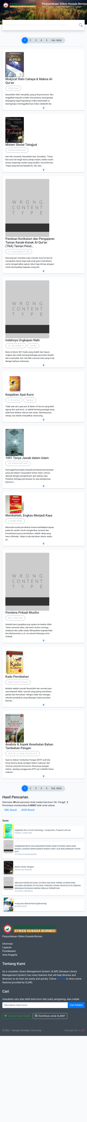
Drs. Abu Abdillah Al (16, 346)
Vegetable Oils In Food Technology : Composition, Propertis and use (43, 830)
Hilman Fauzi (13, 88)
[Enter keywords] (35, 1005)
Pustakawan (9, 951)
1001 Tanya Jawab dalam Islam (27, 458)
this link (61, 978)
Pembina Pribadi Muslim (22, 612)
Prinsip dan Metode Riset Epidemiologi (31, 904)
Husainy (33, 346)
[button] (43, 107)
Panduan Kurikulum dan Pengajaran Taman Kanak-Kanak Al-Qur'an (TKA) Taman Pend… (30, 242)
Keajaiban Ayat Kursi (19, 394)
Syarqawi (30, 400)
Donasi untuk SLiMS (17, 1015)
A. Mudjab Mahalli (15, 521)
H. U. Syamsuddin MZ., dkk (18, 252)
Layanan (7, 947)
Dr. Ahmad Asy (14, 400)
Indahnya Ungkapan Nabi (22, 340)
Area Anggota (9, 954)
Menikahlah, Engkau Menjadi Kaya (28, 515)
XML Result (10, 809)
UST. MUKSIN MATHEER (18, 463)
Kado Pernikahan (17, 676)
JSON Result (27, 809)
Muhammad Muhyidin (17, 150)
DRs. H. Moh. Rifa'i (15, 618)
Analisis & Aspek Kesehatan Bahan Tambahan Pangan (29, 746)
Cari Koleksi (76, 1005)
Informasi (7, 943)
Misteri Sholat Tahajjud (21, 145)
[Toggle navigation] (6, 12)
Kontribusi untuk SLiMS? (50, 1015)
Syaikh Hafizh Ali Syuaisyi (18, 682)
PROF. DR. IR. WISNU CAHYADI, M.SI (22, 753)
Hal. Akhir (56, 40)
